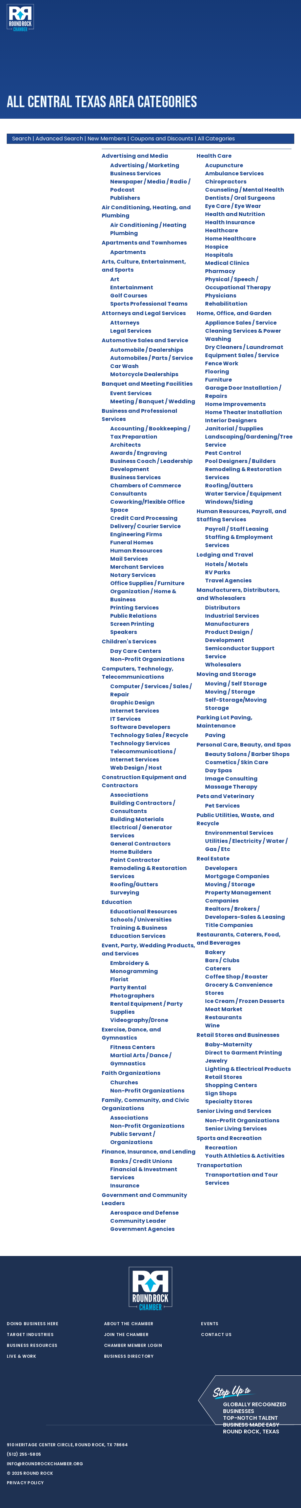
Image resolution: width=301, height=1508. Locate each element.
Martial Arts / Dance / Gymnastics (141, 1059)
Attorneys (124, 323)
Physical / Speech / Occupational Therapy (238, 283)
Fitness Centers (132, 1047)
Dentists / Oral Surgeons (240, 198)
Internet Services (134, 711)
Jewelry (216, 1061)
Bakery (215, 952)
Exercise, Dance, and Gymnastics (131, 1034)
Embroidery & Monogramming (134, 967)
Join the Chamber (126, 1334)
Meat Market (223, 1009)
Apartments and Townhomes (144, 243)
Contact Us (216, 1334)
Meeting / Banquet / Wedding (152, 401)
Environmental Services (239, 833)
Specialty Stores (228, 1101)
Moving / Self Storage (236, 684)
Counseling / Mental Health (244, 190)
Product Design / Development (229, 636)
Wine (212, 1025)
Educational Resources (143, 911)
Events (210, 1324)
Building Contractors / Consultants (142, 807)
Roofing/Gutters (134, 884)
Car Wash (124, 366)
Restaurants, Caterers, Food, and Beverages (239, 939)
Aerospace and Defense (144, 1213)
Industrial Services (232, 616)
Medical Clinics (227, 263)
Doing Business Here (32, 1324)
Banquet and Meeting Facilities (147, 384)
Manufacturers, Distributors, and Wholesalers (238, 594)
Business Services (135, 173)
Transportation (219, 1165)
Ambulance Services (234, 173)
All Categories (216, 138)
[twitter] (10, 1425)
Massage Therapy (231, 787)
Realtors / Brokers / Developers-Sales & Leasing (245, 913)
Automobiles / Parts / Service (151, 358)
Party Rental (128, 987)
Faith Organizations (131, 1073)
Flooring (217, 371)
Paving (215, 735)
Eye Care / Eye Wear (233, 206)
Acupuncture (224, 165)
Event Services (131, 393)
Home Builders (131, 852)
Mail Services (129, 559)
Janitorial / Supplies (234, 428)
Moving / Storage (230, 692)
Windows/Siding (229, 502)
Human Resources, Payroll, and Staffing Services (241, 515)
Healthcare (221, 230)
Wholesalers (223, 665)
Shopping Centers (231, 1085)
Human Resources (136, 551)
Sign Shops (221, 1093)
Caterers (218, 968)
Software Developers (140, 727)
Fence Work (221, 363)
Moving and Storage (226, 674)
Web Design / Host (136, 768)
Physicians (220, 295)
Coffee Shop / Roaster (236, 977)
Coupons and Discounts (162, 138)
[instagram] (37, 1425)
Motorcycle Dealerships (144, 374)
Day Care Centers (135, 651)
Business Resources (32, 1345)
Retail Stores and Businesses (238, 1035)
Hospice (216, 247)
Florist (119, 979)
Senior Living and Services (234, 1111)
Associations (129, 795)
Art (114, 279)
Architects (125, 445)
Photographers (132, 996)
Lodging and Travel (225, 555)
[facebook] (23, 1425)
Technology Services (140, 743)
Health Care (214, 156)
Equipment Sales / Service (242, 355)
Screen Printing (132, 624)
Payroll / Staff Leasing (236, 529)
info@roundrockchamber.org (45, 1464)
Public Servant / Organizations (132, 1138)
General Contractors (140, 844)
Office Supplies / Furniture (147, 583)
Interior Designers (231, 420)
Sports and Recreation (229, 1138)
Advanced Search (59, 138)
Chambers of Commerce (145, 485)
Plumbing (124, 233)
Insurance (124, 1186)
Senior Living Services (236, 1129)
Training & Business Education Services (138, 932)
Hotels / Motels (226, 564)
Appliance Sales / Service (241, 323)
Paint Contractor (135, 860)
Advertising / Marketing (144, 165)
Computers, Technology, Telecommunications (138, 673)
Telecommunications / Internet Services (143, 755)
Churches (124, 1082)
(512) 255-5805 (24, 1454)
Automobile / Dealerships (146, 350)
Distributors (222, 608)
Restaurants (223, 1017)
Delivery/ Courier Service (145, 526)
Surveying (124, 892)
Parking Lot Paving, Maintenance (225, 722)
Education (117, 902)
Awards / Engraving (138, 453)
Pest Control (223, 453)
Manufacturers (227, 624)
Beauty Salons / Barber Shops (247, 754)
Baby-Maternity (228, 1044)
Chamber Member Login (133, 1345)
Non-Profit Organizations (147, 659)
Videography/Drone (139, 1020)
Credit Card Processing (144, 518)
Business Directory (129, 1356)
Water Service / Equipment (243, 494)
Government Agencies (142, 1229)
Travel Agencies (228, 580)
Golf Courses (128, 295)
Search (21, 138)
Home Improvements (235, 404)
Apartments (128, 252)
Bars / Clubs (222, 960)
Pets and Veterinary (225, 796)
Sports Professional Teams (148, 304)
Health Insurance (230, 222)
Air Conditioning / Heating (148, 225)
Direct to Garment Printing (243, 1053)
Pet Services (222, 806)
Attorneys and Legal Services (144, 313)
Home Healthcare (230, 239)
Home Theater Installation (243, 412)
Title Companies (229, 925)
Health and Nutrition (235, 214)
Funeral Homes (131, 542)
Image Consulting (231, 778)
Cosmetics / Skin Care (236, 762)
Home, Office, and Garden (234, 313)
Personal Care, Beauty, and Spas (244, 745)
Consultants (128, 494)
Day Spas (218, 770)
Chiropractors (225, 182)
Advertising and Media (135, 156)
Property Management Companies (238, 897)
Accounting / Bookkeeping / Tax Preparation (150, 433)
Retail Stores (223, 1077)
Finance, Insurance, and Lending (149, 1152)
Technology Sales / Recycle (149, 735)
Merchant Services (137, 567)
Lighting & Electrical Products (248, 1069)
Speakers (123, 632)
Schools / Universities (141, 920)
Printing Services (134, 608)
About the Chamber (129, 1324)
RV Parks (217, 572)
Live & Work (21, 1356)
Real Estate (213, 859)
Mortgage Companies (237, 876)
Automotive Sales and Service (145, 340)
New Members (106, 138)
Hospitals (219, 255)
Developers (221, 868)
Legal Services (130, 331)
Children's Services (129, 641)
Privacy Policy (25, 1483)
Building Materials (137, 819)
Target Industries (30, 1334)
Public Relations (133, 616)
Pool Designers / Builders (240, 461)
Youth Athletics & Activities (244, 1156)
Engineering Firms (136, 534)
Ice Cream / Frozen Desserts (244, 1001)
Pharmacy (220, 271)
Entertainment (131, 287)
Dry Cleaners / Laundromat (244, 347)
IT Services (125, 719)
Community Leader (138, 1221)
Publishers (125, 198)
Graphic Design (132, 703)
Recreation (221, 1148)
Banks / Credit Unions (141, 1161)
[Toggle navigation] (288, 17)
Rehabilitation (226, 304)
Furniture (218, 380)
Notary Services (133, 575)
